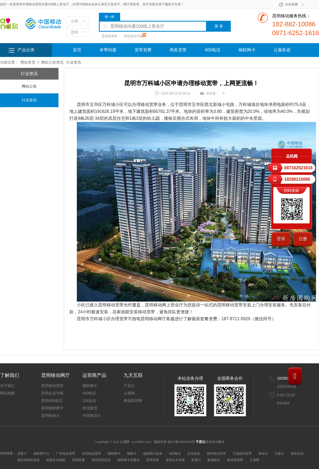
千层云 (129, 386)
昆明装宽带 (109, 36)
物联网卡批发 (152, 453)
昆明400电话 (51, 400)
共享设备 (193, 453)
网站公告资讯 (52, 62)
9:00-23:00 (286, 395)
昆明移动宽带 (52, 386)
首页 (77, 50)
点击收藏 (294, 4)
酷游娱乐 (214, 460)
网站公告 (29, 86)
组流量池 (89, 408)
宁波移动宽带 (242, 453)
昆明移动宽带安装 (234, 305)
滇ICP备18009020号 (181, 442)
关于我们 (7, 386)
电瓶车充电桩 (55, 460)
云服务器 (282, 50)
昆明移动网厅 (55, 375)
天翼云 (279, 453)
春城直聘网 (133, 400)
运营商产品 (94, 375)
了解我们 (9, 375)
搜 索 (219, 26)
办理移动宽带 (145, 104)
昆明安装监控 (101, 460)
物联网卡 (246, 50)
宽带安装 (152, 460)
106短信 (89, 400)
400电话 (212, 50)
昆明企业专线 (52, 393)
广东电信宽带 (65, 453)
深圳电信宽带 (91, 453)
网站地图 (7, 393)
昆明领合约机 (133, 36)
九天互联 (133, 375)
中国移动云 (91, 415)
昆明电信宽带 (216, 453)
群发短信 (297, 453)
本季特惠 (107, 50)
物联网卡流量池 (128, 460)
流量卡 (22, 453)
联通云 (196, 460)
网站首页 (27, 62)
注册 (303, 239)
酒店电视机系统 (28, 460)
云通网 (129, 393)
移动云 (263, 453)
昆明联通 (78, 460)
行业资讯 (73, 62)
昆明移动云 (50, 415)
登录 (281, 239)
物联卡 (132, 453)
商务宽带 (178, 50)
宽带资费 (143, 50)
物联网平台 (41, 453)
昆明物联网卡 (52, 408)
